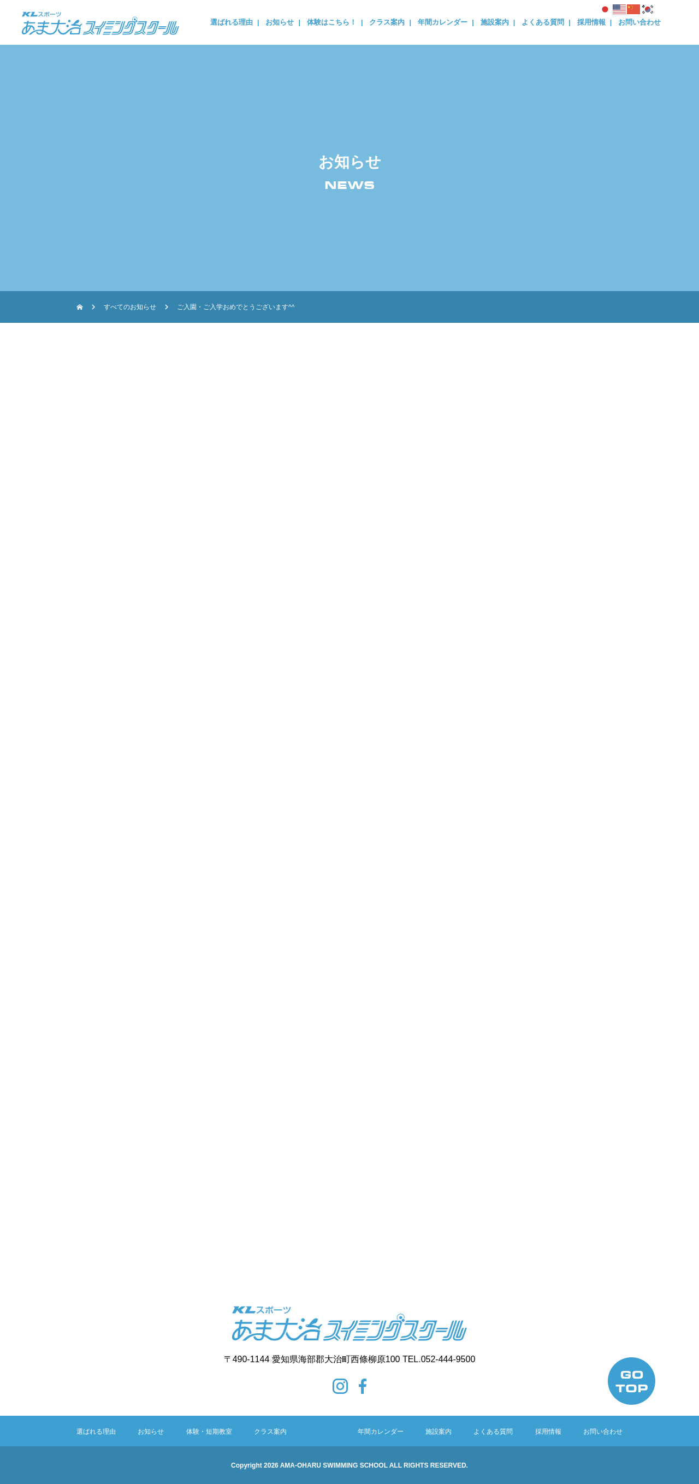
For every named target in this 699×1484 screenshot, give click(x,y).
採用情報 (591, 22)
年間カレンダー (442, 22)
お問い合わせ (639, 22)
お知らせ (279, 22)
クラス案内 (387, 22)
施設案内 (495, 22)
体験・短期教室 (209, 1431)
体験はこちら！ (332, 22)
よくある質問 (543, 22)
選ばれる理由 (231, 22)
